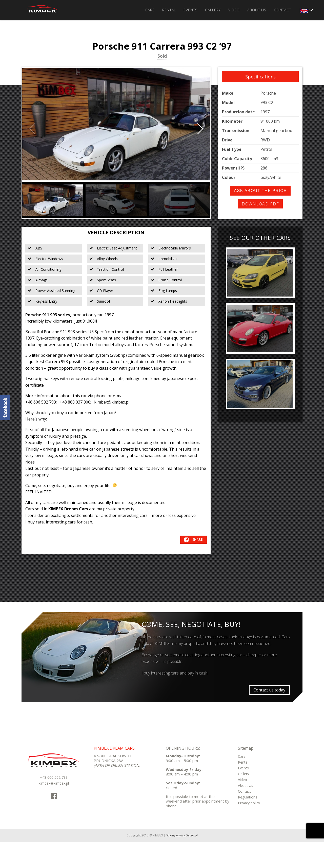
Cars (150, 10)
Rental (169, 10)
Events (190, 10)
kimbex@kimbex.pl (54, 783)
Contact (282, 10)
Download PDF (260, 204)
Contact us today (269, 690)
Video (234, 10)
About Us (256, 10)
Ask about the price (260, 190)
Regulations (247, 797)
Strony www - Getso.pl (182, 835)
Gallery (213, 10)
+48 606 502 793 (54, 777)
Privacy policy (249, 803)
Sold (162, 56)
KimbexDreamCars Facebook (5, 407)
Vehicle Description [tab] (116, 232)
